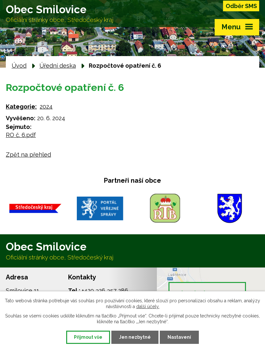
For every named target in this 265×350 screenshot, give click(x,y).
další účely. (147, 306)
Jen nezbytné (135, 337)
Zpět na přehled (28, 154)
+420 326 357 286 (105, 290)
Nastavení (179, 337)
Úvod (19, 65)
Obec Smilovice (59, 13)
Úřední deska (57, 65)
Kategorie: (21, 106)
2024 (46, 106)
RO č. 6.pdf (21, 134)
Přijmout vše (88, 337)
